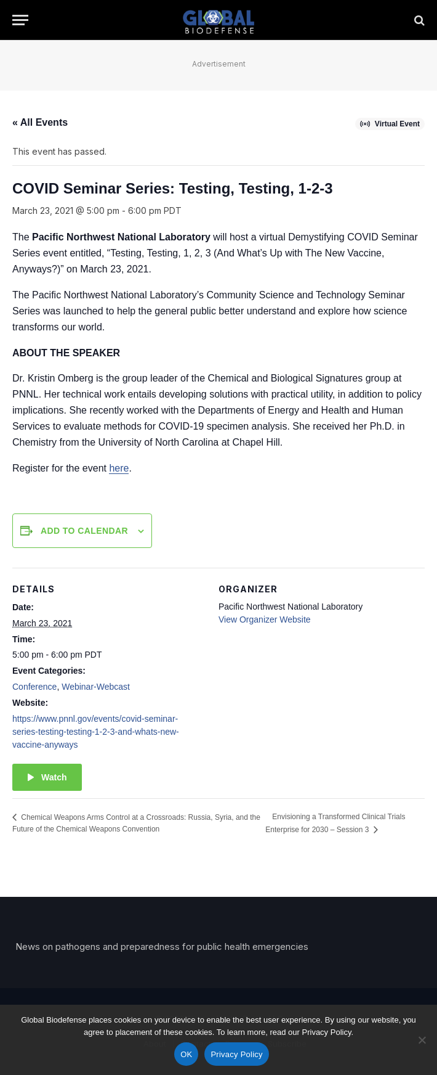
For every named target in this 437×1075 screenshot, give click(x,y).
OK (186, 1054)
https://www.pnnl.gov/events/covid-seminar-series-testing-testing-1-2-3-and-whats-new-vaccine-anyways (95, 732)
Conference (34, 687)
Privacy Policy (236, 1054)
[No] (421, 1040)
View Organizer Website (264, 619)
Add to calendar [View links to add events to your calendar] (84, 531)
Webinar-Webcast (96, 687)
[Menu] (20, 20)
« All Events (40, 122)
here (119, 468)
